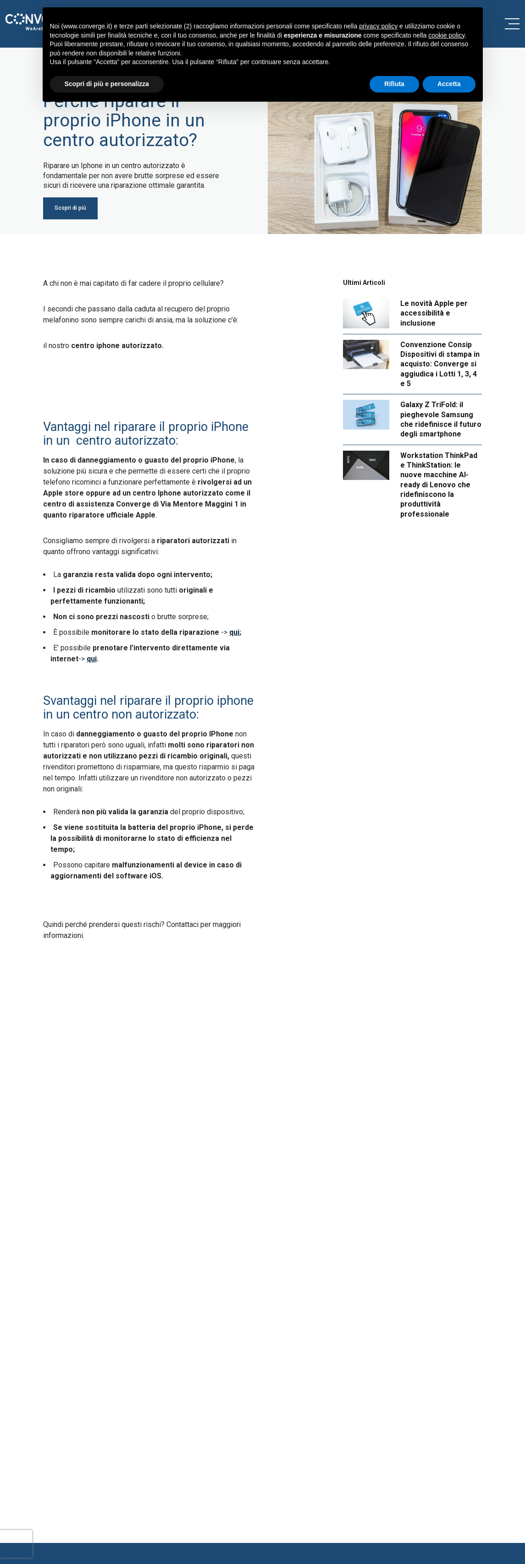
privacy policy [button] (378, 26)
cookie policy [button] (446, 35)
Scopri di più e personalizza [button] (107, 83)
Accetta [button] (449, 83)
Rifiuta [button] (394, 83)
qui (234, 632)
